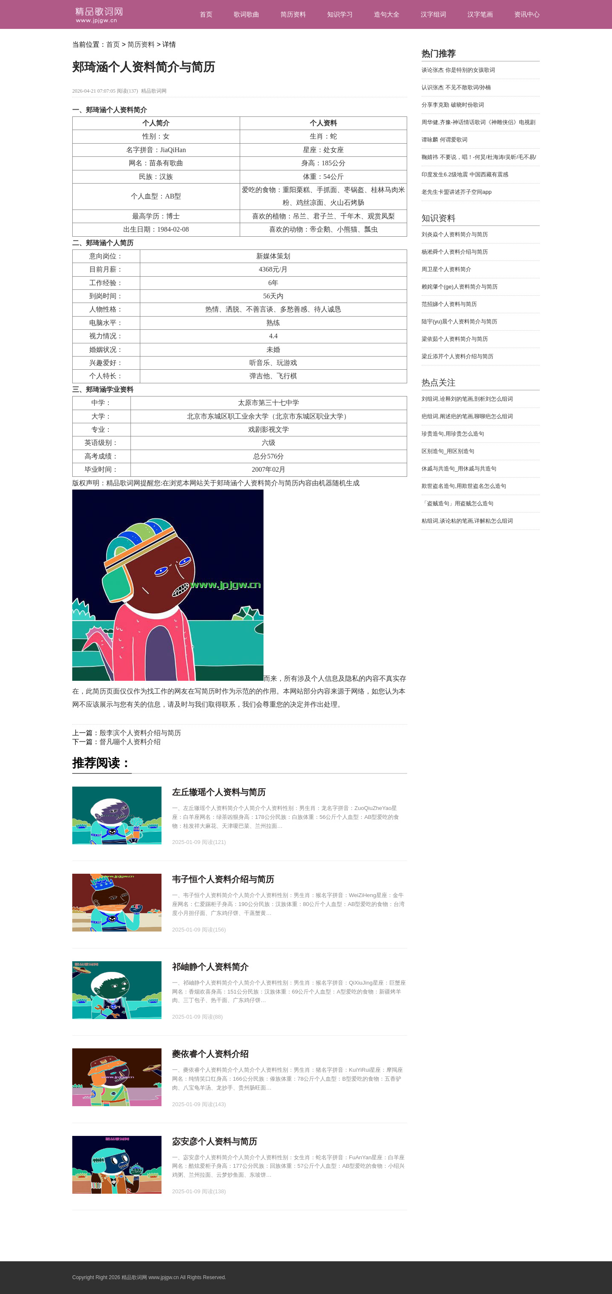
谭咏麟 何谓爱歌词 (445, 139)
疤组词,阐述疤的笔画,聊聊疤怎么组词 (467, 416)
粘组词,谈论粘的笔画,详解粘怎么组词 (467, 521)
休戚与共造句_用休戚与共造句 (459, 468)
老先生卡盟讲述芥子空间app (457, 192)
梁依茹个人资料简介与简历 (455, 339)
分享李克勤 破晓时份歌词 (453, 105)
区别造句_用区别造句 (448, 451)
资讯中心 (527, 14)
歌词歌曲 (246, 14)
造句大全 (387, 14)
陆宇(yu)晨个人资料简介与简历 (459, 321)
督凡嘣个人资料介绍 (130, 741)
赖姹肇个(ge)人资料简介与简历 (460, 286)
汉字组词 (433, 14)
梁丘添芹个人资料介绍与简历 (457, 356)
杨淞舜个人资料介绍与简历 (455, 252)
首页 (206, 14)
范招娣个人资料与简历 (449, 304)
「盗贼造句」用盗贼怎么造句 (457, 503)
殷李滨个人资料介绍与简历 (140, 732)
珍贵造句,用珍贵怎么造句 (453, 433)
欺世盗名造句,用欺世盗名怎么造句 (464, 486)
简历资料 (293, 14)
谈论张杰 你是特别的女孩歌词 (458, 70)
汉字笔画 (480, 14)
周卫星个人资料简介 (446, 269)
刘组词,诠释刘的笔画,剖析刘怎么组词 (467, 399)
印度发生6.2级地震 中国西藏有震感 (465, 174)
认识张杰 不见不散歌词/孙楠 (456, 87)
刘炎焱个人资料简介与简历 (455, 234)
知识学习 (340, 14)
